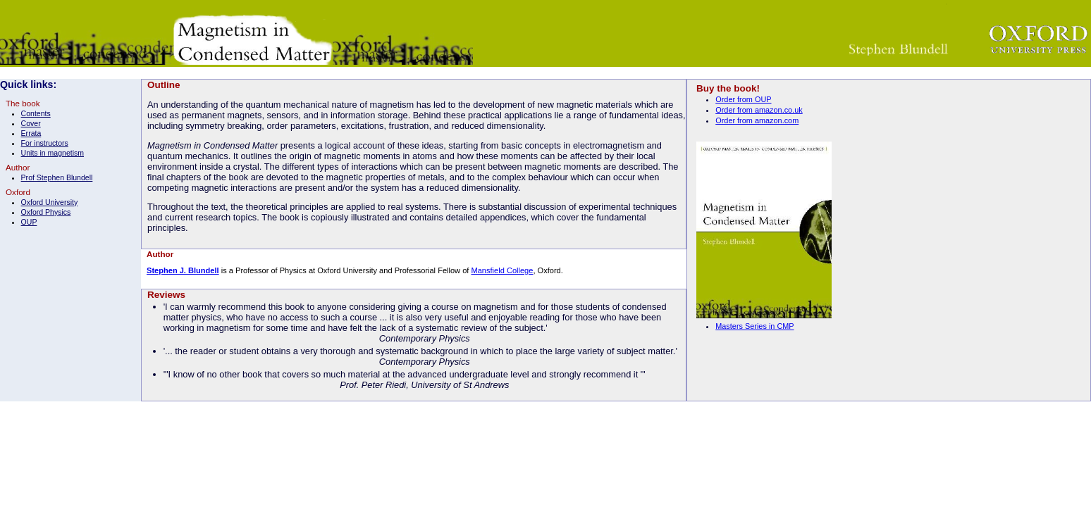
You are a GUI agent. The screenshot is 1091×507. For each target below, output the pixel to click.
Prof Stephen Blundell (57, 177)
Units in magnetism (52, 153)
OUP (29, 222)
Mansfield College (502, 270)
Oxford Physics (46, 212)
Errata (31, 133)
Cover (31, 123)
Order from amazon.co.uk (758, 110)
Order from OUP (743, 99)
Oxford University (49, 202)
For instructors (44, 143)
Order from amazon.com (757, 120)
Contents (36, 113)
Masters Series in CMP (754, 326)
